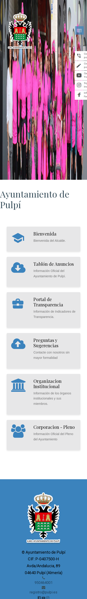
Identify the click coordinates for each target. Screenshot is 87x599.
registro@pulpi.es (43, 592)
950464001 (44, 583)
